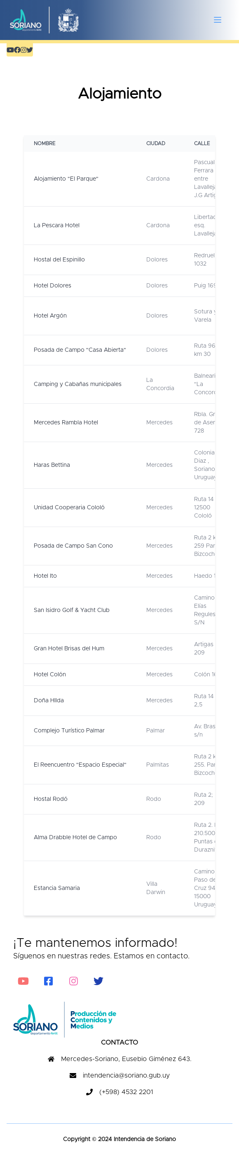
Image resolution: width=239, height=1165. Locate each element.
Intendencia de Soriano (144, 1139)
